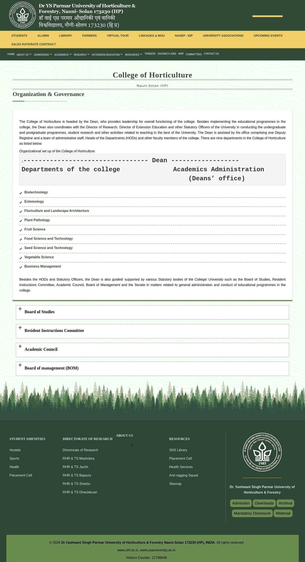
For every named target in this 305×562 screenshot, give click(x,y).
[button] (124, 438)
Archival (285, 501)
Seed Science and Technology (48, 248)
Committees (194, 54)
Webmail (283, 511)
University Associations (223, 35)
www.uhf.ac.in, (128, 548)
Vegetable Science (39, 257)
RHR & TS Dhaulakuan (80, 490)
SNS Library (178, 448)
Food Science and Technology (48, 238)
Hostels (15, 448)
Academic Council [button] (41, 347)
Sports (14, 456)
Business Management (42, 266)
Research (82, 54)
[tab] (152, 312)
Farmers (89, 35)
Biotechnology (36, 192)
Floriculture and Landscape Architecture (56, 211)
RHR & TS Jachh (75, 464)
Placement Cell (20, 473)
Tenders (150, 53)
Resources (134, 54)
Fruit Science (34, 229)
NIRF (181, 53)
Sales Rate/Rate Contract (33, 44)
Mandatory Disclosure (252, 511)
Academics (63, 54)
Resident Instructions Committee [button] (54, 329)
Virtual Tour (118, 35)
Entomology (34, 201)
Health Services (181, 464)
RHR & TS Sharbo (76, 481)
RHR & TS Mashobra (78, 456)
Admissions (43, 54)
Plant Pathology (37, 220)
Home (11, 54)
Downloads (264, 501)
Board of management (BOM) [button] (52, 366)
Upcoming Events (268, 35)
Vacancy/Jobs (167, 53)
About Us (24, 54)
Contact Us (211, 53)
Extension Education (107, 54)
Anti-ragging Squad (183, 473)
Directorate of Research (80, 448)
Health (14, 464)
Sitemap (175, 481)
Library (65, 35)
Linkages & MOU (152, 35)
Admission (241, 501)
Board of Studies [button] (40, 311)
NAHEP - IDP (184, 35)
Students (19, 35)
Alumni (43, 35)
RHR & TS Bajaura (77, 473)
